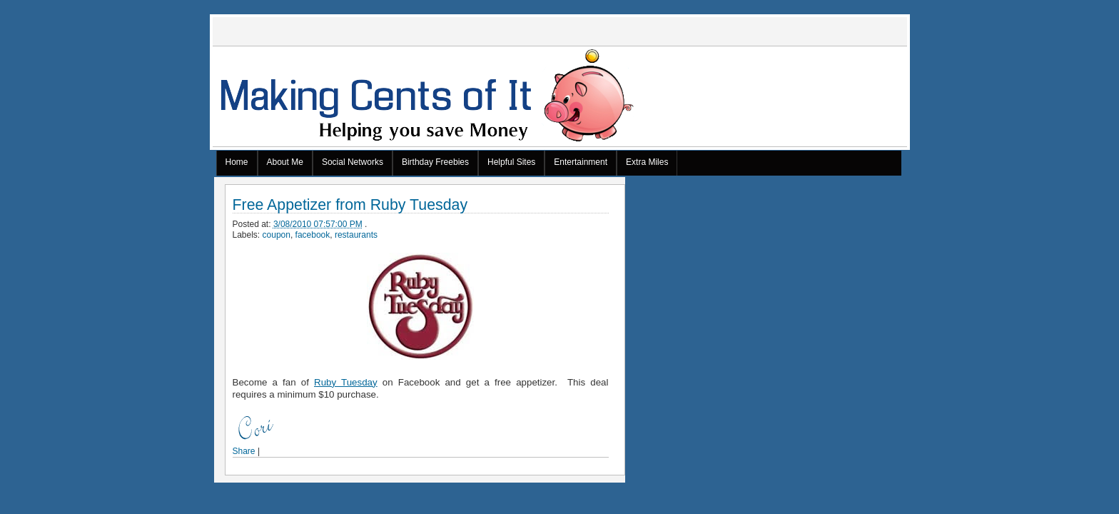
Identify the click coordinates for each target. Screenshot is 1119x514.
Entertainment (580, 162)
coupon (276, 235)
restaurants (356, 235)
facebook (312, 235)
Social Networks (352, 162)
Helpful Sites (511, 162)
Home (237, 162)
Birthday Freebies (435, 162)
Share (244, 451)
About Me (285, 162)
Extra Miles (647, 162)
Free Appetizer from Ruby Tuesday (350, 205)
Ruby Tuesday (346, 382)
